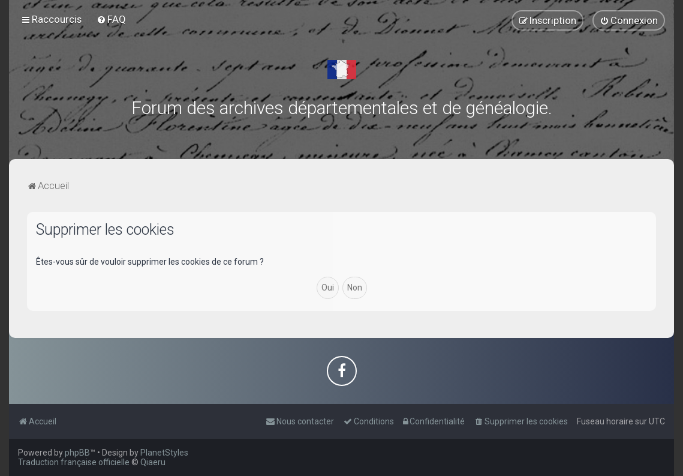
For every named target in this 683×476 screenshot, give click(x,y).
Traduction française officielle (74, 462)
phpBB (77, 452)
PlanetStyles (164, 452)
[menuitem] (111, 19)
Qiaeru (153, 462)
